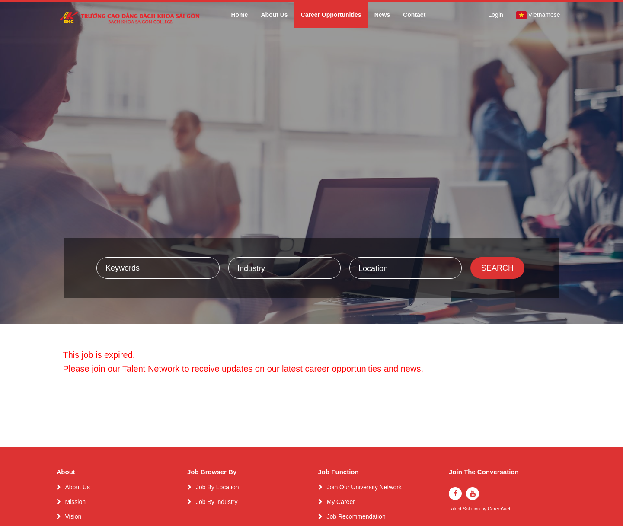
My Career (341, 501)
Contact (414, 14)
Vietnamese (538, 15)
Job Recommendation (356, 516)
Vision (73, 516)
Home (239, 14)
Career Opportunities (331, 14)
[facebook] (455, 493)
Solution (472, 509)
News (382, 14)
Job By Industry (217, 501)
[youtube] (472, 493)
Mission (75, 501)
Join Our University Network (364, 487)
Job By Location (217, 487)
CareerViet (499, 509)
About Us (274, 14)
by (484, 509)
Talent (456, 509)
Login (496, 14)
